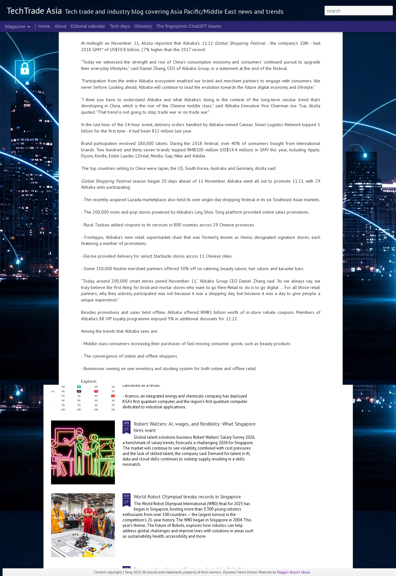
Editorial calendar (88, 26)
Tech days (120, 26)
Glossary (143, 26)
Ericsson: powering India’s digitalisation (103, 312)
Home (44, 26)
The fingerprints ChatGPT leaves (188, 26)
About (60, 26)
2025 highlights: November (163, 351)
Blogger (282, 572)
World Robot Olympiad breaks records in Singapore (187, 496)
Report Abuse (300, 572)
